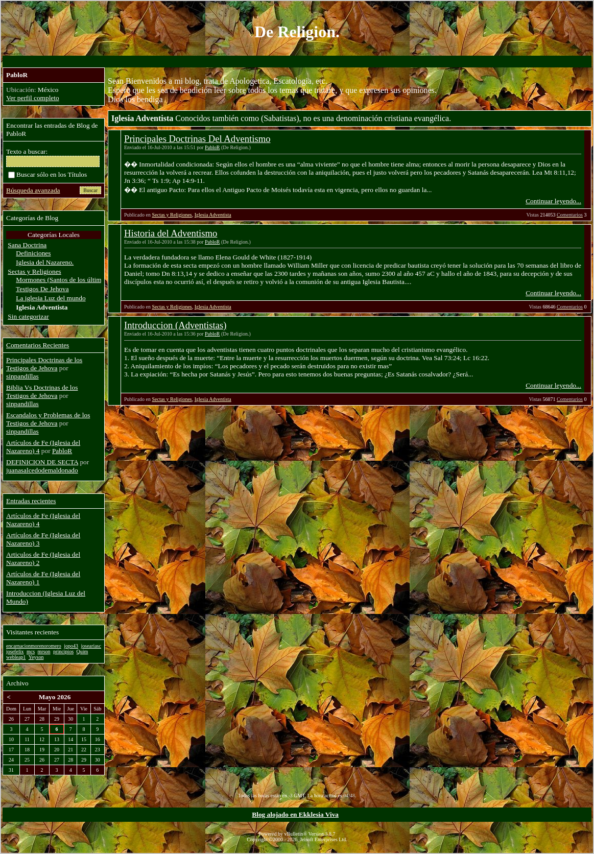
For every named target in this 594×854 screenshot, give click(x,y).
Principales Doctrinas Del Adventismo (197, 138)
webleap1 (16, 657)
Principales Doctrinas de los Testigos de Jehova (44, 364)
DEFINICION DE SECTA (42, 462)
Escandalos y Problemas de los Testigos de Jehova (48, 419)
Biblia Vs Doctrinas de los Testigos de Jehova (42, 391)
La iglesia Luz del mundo (50, 298)
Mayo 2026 (55, 697)
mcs (31, 651)
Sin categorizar (28, 316)
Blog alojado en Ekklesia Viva (295, 814)
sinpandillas (22, 376)
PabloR (212, 147)
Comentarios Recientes (37, 345)
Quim (82, 651)
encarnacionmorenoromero (33, 646)
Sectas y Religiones (172, 215)
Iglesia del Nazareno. (45, 262)
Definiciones (33, 253)
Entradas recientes (31, 501)
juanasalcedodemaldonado (42, 470)
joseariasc (91, 646)
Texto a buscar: (26, 151)
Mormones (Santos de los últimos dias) (69, 279)
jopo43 (71, 646)
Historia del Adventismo (170, 233)
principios (63, 651)
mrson (44, 651)
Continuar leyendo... (553, 201)
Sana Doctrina (27, 245)
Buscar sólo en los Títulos (47, 174)
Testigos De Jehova (42, 289)
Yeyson (36, 657)
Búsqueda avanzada (33, 190)
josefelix (14, 651)
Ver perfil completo (32, 98)
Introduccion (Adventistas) (175, 325)
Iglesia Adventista (213, 215)
